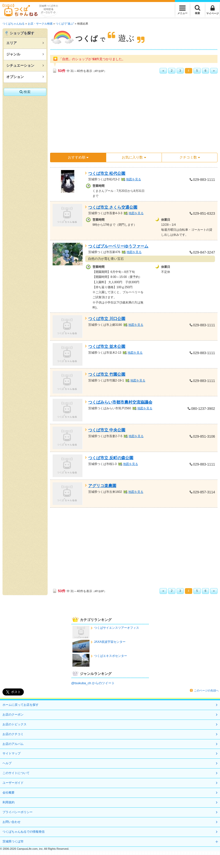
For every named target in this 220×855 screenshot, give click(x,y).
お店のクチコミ (13, 734)
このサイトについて (16, 773)
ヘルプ (7, 763)
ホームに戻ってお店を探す (21, 705)
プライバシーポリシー (18, 812)
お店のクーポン (13, 714)
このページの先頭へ (206, 690)
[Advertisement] (117, 115)
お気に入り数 (134, 157)
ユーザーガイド (13, 783)
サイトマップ (12, 753)
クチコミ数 (189, 157)
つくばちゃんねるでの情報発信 (24, 831)
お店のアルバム (13, 744)
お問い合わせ (12, 822)
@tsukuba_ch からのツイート (93, 683)
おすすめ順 (78, 157)
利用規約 (9, 802)
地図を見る (133, 179)
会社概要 (9, 792)
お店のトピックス (15, 724)
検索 (25, 92)
